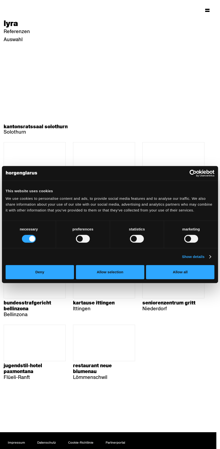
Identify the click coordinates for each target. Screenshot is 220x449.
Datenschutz (46, 442)
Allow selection (110, 272)
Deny (39, 272)
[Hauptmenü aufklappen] (207, 10)
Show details (193, 257)
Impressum (16, 442)
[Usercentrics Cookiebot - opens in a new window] (193, 173)
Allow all (180, 272)
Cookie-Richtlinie (80, 442)
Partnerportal (115, 442)
